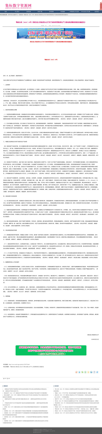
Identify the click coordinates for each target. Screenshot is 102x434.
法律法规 (28, 11)
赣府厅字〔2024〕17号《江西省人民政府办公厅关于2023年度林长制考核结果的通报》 (74, 399)
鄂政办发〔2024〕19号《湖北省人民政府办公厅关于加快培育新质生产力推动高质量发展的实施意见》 (46, 14)
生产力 (30, 366)
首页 (6, 11)
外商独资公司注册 (74, 11)
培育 (24, 366)
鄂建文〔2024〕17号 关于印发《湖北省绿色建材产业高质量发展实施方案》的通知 (73, 393)
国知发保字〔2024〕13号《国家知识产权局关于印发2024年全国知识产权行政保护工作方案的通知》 (26, 393)
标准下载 (40, 11)
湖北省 (17, 366)
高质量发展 (36, 366)
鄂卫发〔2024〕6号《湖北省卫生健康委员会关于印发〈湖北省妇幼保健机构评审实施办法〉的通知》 (77, 401)
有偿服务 (62, 11)
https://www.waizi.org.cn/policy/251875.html (19, 364)
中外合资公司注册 (85, 11)
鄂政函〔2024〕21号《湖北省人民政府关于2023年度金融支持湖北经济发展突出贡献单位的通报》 (76, 407)
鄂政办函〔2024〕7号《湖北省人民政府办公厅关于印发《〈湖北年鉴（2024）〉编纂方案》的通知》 (77, 408)
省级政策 (21, 14)
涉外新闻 (51, 11)
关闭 (8, 378)
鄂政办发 (12, 366)
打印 (4, 378)
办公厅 (21, 366)
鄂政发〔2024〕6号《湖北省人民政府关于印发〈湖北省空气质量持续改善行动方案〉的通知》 (75, 410)
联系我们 (97, 11)
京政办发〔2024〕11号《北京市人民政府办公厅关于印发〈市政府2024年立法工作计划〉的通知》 (76, 412)
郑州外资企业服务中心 (13, 14)
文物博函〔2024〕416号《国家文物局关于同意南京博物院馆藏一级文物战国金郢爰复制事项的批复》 (26, 410)
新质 (27, 366)
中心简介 (17, 11)
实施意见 (41, 366)
